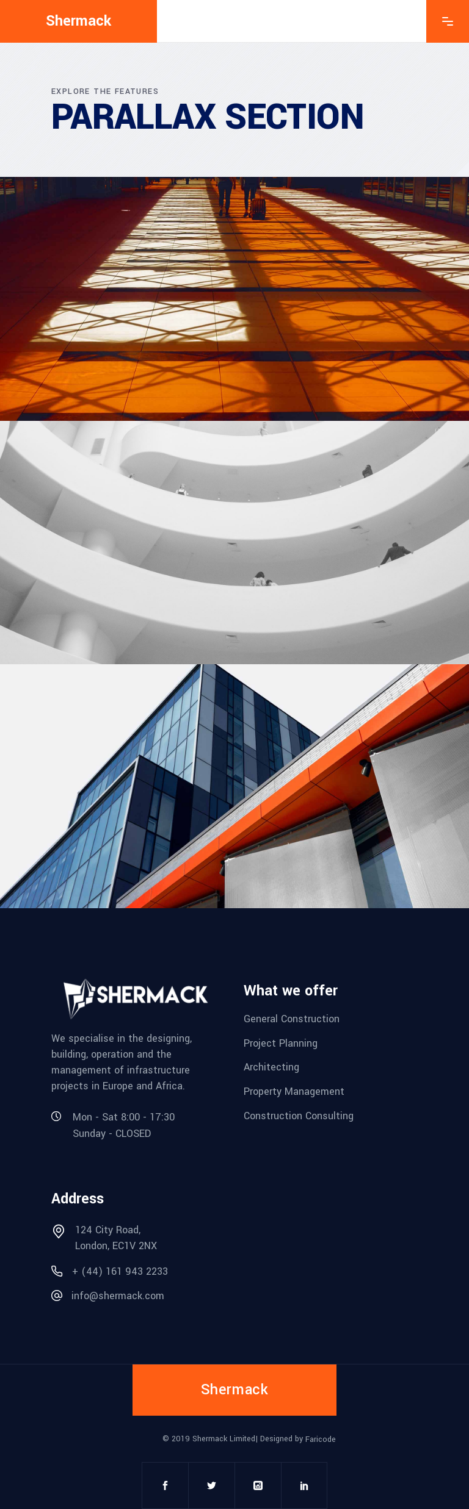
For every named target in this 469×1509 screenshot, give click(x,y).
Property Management (294, 1091)
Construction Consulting (299, 1115)
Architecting (271, 1067)
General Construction (292, 1019)
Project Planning (281, 1043)
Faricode (320, 1439)
